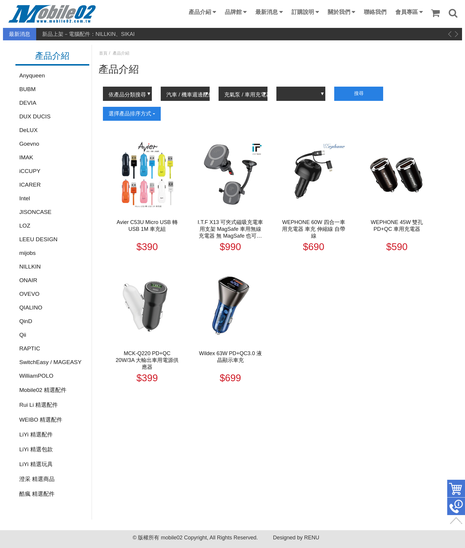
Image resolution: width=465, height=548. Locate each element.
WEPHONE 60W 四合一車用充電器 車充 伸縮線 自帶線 (313, 229)
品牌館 (233, 12)
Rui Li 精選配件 (38, 405)
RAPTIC (29, 348)
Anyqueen (32, 75)
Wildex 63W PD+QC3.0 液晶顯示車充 (230, 356)
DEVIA (27, 103)
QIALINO (30, 307)
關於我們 (339, 12)
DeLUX (28, 130)
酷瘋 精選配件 (37, 494)
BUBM (27, 89)
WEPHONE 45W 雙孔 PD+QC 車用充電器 (397, 225)
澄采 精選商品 (37, 479)
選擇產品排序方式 (132, 114)
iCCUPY (29, 171)
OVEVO (29, 294)
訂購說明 (303, 12)
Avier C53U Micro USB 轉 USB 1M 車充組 (147, 225)
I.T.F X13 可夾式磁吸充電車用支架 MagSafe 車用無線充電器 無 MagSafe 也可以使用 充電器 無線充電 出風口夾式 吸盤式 (230, 229)
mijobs (27, 253)
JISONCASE (35, 212)
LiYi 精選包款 (36, 449)
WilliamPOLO (36, 376)
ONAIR (28, 280)
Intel (24, 198)
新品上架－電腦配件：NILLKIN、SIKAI (88, 34)
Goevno (29, 144)
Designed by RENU (296, 538)
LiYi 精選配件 (36, 434)
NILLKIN (30, 266)
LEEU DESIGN (38, 239)
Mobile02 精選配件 (42, 390)
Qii (22, 335)
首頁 (103, 53)
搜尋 (359, 93)
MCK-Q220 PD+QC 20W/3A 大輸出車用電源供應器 (147, 360)
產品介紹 (200, 12)
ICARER (30, 185)
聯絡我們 (375, 12)
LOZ (24, 226)
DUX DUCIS (35, 116)
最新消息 (266, 12)
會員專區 (406, 12)
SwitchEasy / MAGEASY (50, 362)
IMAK (26, 157)
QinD (25, 321)
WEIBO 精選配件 (40, 420)
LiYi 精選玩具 (36, 464)
